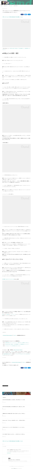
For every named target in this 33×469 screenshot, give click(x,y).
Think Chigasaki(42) (4, 357)
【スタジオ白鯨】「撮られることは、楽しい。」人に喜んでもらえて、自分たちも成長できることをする (16, 434)
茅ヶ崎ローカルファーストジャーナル (8, 279)
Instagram (10, 335)
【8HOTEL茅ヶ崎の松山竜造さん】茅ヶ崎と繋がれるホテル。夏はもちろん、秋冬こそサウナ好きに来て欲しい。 (17, 406)
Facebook (4, 335)
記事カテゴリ (5, 5)
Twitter (7, 335)
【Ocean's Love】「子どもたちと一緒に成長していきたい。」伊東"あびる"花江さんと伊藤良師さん (16, 420)
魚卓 (3, 314)
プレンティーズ (13, 314)
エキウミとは (10, 5)
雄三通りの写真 (15, 5)
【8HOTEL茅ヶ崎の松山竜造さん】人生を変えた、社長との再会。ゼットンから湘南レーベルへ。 (15, 399)
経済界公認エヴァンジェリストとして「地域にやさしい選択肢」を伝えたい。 (17, 342)
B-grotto (7, 314)
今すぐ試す (12, 3)
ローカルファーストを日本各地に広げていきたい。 (13, 345)
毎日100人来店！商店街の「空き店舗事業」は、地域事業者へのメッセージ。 (17, 344)
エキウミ (14, 335)
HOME (1, 5)
